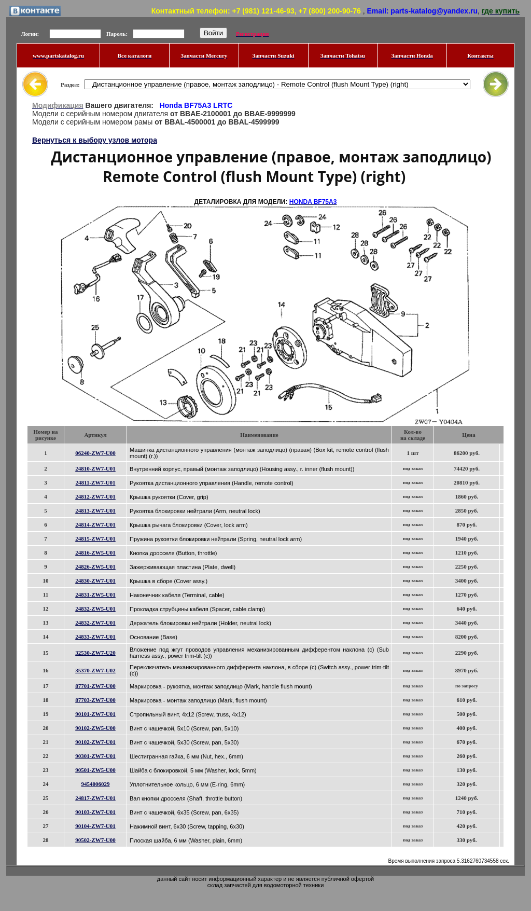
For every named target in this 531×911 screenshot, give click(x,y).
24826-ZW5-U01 (95, 566)
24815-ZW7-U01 (95, 538)
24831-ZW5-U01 (95, 594)
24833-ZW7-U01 (95, 636)
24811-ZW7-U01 (96, 482)
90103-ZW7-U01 (95, 812)
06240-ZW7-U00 (95, 453)
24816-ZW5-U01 (95, 552)
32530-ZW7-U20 (95, 653)
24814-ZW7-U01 (95, 524)
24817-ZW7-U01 (95, 798)
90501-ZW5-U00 (95, 770)
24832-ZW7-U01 (95, 622)
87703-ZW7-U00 (95, 700)
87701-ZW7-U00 (95, 686)
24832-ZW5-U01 (95, 608)
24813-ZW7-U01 (95, 510)
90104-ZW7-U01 (95, 826)
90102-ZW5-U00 (95, 728)
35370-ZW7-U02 (95, 670)
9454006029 (95, 784)
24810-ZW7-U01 (95, 468)
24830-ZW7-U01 (95, 580)
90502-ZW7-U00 (95, 840)
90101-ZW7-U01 (95, 714)
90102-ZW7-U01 (95, 742)
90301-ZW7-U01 (95, 756)
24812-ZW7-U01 (95, 496)
